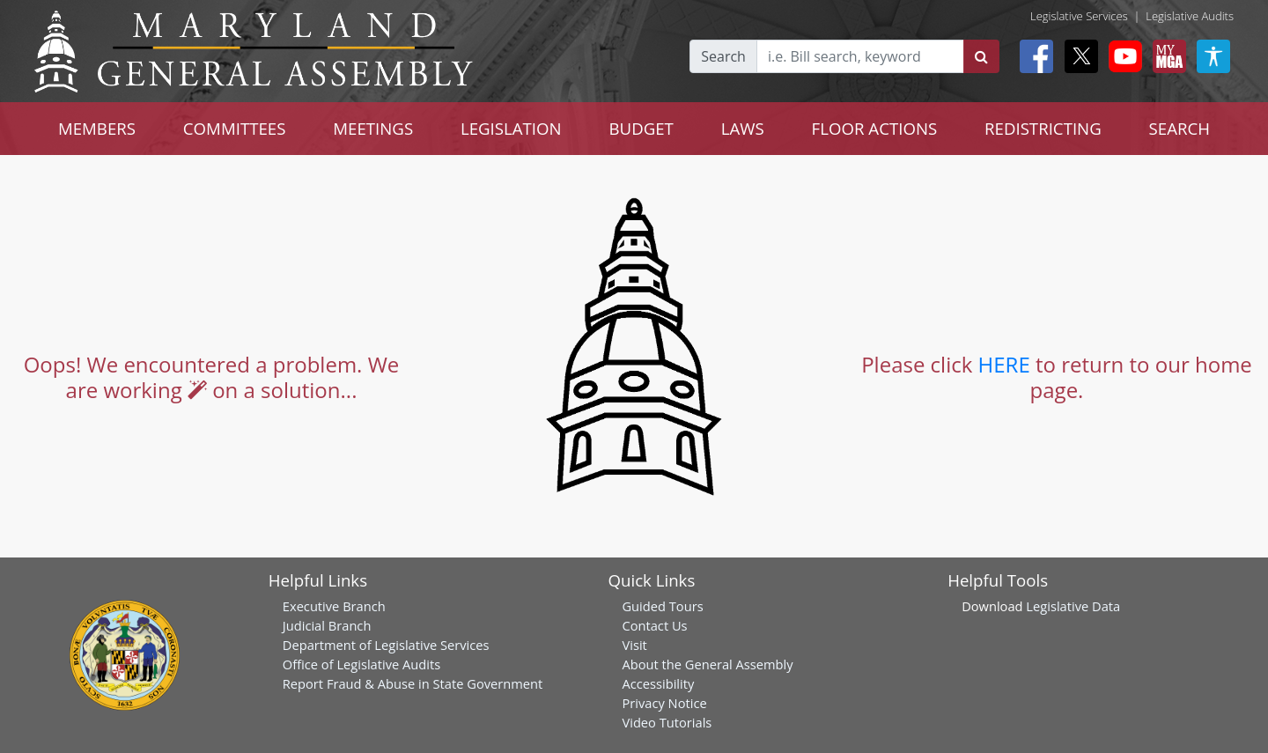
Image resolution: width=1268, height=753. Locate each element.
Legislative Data (1073, 606)
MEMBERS (97, 128)
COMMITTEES (234, 128)
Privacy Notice (664, 703)
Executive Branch (334, 606)
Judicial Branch (327, 625)
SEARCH (1179, 128)
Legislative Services (1079, 16)
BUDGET (641, 128)
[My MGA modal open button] (1166, 56)
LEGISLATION (511, 128)
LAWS (742, 128)
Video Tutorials (666, 722)
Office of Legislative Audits (361, 664)
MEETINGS (373, 128)
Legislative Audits (1190, 16)
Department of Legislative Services (386, 644)
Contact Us (654, 625)
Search (723, 56)
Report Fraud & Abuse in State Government (412, 683)
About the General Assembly (707, 664)
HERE (1004, 364)
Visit (634, 644)
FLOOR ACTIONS (875, 128)
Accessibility (658, 683)
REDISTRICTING (1043, 128)
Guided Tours (662, 606)
